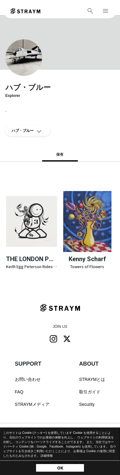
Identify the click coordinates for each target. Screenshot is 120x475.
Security (87, 404)
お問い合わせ (28, 379)
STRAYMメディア (32, 404)
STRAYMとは (92, 379)
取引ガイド (89, 391)
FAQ (19, 391)
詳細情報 (47, 455)
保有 (60, 154)
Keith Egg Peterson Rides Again (31, 266)
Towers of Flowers (87, 266)
